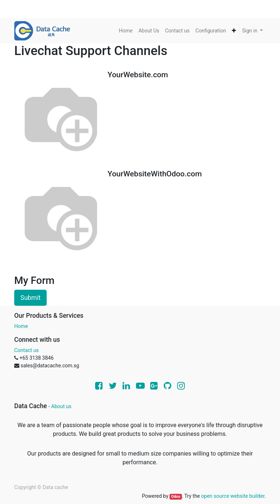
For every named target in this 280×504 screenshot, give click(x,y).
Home (21, 326)
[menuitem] (126, 31)
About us (61, 406)
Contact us (26, 350)
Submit (30, 297)
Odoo (175, 496)
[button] (234, 31)
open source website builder (233, 496)
